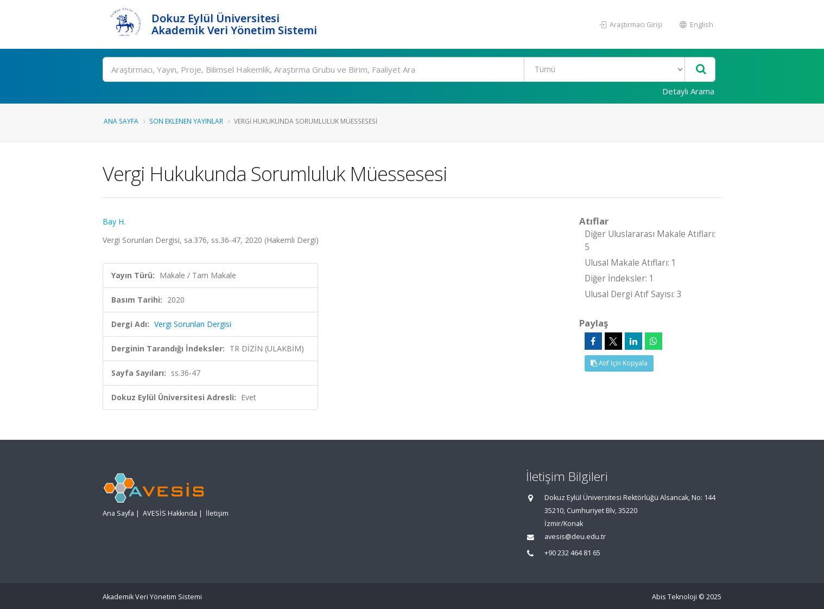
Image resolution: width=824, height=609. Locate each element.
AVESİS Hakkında (170, 513)
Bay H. (114, 221)
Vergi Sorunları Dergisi (192, 324)
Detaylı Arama (688, 91)
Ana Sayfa (121, 121)
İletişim (217, 513)
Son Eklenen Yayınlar (186, 121)
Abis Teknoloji (674, 596)
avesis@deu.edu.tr (575, 536)
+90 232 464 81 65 (572, 552)
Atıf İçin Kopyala (619, 363)
